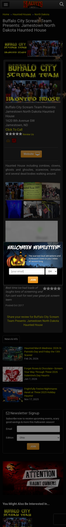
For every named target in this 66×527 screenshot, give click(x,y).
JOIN (33, 279)
